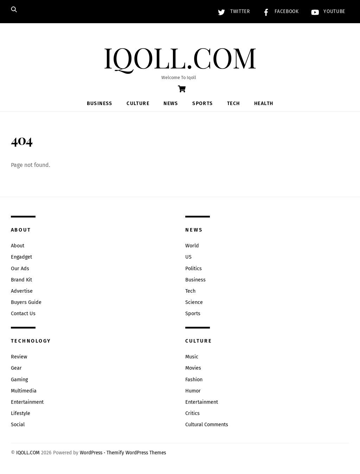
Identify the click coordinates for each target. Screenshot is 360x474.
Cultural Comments (206, 425)
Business (99, 103)
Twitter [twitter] (232, 11)
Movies (193, 368)
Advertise (22, 291)
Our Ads (20, 269)
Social (18, 425)
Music (191, 357)
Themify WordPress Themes (136, 453)
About (17, 246)
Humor (193, 391)
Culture (138, 103)
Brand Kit (21, 280)
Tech (233, 103)
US (188, 257)
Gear (16, 368)
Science (194, 302)
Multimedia (24, 391)
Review (19, 357)
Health (263, 103)
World (192, 246)
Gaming (19, 380)
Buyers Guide (26, 302)
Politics (193, 269)
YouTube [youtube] (326, 11)
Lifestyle (20, 413)
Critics (192, 413)
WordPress (91, 453)
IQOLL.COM (28, 453)
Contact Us (23, 314)
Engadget (21, 257)
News (170, 103)
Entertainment (27, 402)
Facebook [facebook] (279, 11)
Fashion (193, 380)
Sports (202, 103)
